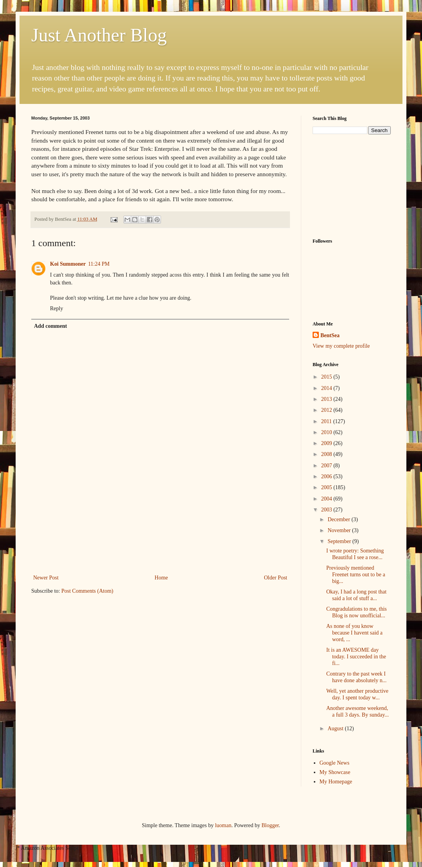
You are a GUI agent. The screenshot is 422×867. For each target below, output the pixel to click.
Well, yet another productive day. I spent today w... (357, 694)
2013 (327, 399)
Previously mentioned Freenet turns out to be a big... (355, 574)
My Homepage (336, 782)
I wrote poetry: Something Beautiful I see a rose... (355, 554)
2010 (327, 432)
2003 (327, 510)
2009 (327, 443)
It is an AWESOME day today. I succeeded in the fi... (356, 656)
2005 (327, 487)
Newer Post (46, 578)
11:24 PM (98, 264)
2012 (327, 410)
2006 (327, 476)
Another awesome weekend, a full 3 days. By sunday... (357, 711)
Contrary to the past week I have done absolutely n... (356, 677)
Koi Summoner (68, 264)
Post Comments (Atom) (87, 591)
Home (161, 578)
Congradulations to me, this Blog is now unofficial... (356, 612)
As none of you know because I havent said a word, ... (354, 632)
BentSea (330, 335)
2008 (327, 454)
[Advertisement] (160, 538)
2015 (327, 377)
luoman (223, 825)
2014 (327, 388)
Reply (56, 308)
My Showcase (335, 772)
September (339, 541)
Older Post (276, 578)
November (339, 530)
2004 (327, 499)
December (339, 519)
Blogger (270, 825)
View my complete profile (341, 346)
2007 (327, 465)
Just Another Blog (99, 35)
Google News (335, 763)
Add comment (50, 326)
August (336, 728)
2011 (327, 421)
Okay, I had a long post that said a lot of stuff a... (356, 595)
